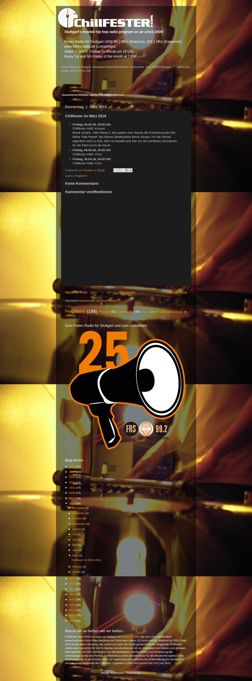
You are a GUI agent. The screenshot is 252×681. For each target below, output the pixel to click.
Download (125, 311)
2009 (72, 620)
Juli (74, 534)
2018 (72, 503)
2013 (72, 599)
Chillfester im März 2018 (86, 560)
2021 (72, 487)
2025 (72, 466)
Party (145, 311)
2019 (72, 498)
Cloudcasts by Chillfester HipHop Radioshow (86, 94)
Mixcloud (119, 94)
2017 (72, 578)
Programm (81, 175)
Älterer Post (177, 292)
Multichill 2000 (130, 636)
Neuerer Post (76, 292)
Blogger (146, 672)
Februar (77, 566)
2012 (72, 604)
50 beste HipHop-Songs (169, 312)
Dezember (79, 507)
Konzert (68, 316)
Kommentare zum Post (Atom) (97, 300)
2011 (72, 610)
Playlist (104, 311)
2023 (72, 476)
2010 (72, 615)
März (75, 555)
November (79, 513)
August (77, 529)
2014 (72, 594)
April (75, 550)
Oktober (77, 518)
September (79, 523)
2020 (72, 492)
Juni (75, 539)
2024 (72, 471)
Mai (75, 544)
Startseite (127, 292)
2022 (72, 482)
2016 (72, 583)
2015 (72, 589)
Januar (76, 571)
